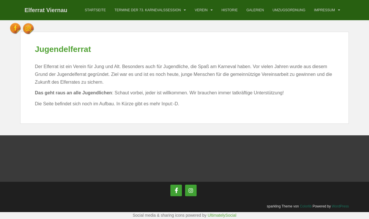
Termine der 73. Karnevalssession (147, 10)
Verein (201, 10)
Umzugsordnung (288, 10)
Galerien (255, 10)
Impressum (324, 10)
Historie (229, 10)
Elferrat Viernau (46, 10)
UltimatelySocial (222, 215)
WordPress (340, 206)
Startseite (95, 10)
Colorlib (306, 206)
